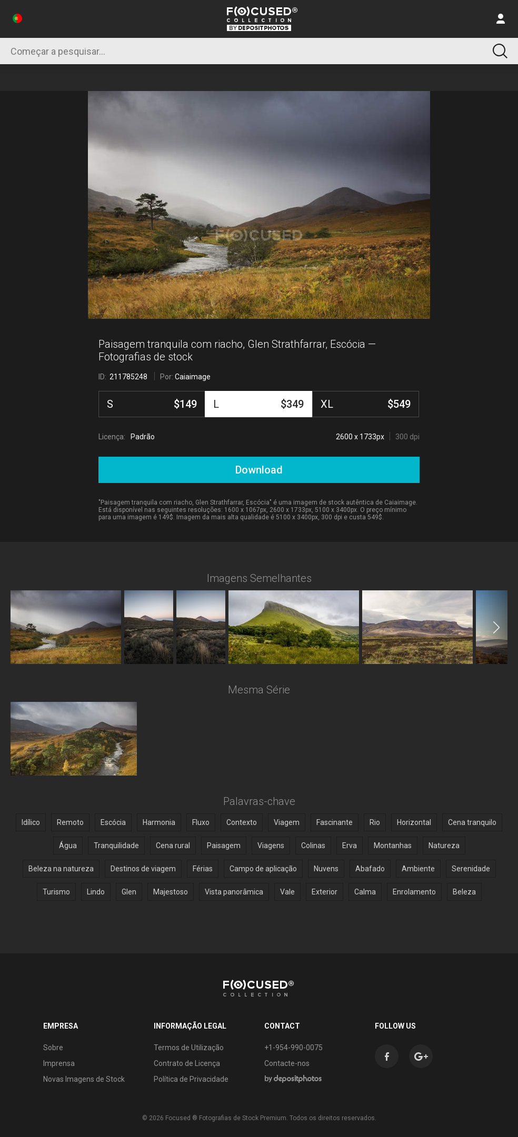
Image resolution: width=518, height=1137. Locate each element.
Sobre (53, 1047)
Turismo (56, 892)
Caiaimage (193, 377)
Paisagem (224, 845)
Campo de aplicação (263, 868)
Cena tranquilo (472, 822)
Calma (365, 892)
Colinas (313, 845)
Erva (349, 845)
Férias (203, 868)
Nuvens (326, 868)
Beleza (464, 892)
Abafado (370, 868)
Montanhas (393, 845)
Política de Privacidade (191, 1079)
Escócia (113, 822)
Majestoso (170, 892)
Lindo (96, 892)
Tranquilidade (116, 845)
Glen (129, 892)
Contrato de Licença (187, 1063)
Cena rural (173, 845)
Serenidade (471, 868)
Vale (287, 892)
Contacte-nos (287, 1063)
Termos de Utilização (189, 1047)
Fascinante (334, 822)
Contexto (241, 822)
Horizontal (414, 822)
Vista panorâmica (234, 892)
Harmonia (159, 822)
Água (68, 845)
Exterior (324, 892)
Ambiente (418, 868)
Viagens (270, 845)
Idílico (31, 822)
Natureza (444, 845)
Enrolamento (414, 892)
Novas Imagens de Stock (84, 1079)
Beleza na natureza (61, 868)
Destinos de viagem (143, 868)
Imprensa (59, 1063)
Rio (375, 822)
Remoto (70, 822)
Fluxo (201, 822)
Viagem (287, 822)
